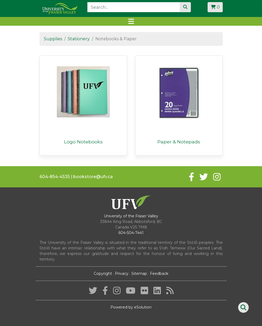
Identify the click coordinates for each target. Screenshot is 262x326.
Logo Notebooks (83, 141)
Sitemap (139, 273)
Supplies (53, 38)
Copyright (103, 273)
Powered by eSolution (131, 307)
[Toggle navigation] (131, 21)
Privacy (121, 273)
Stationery (79, 38)
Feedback (159, 273)
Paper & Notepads (178, 141)
